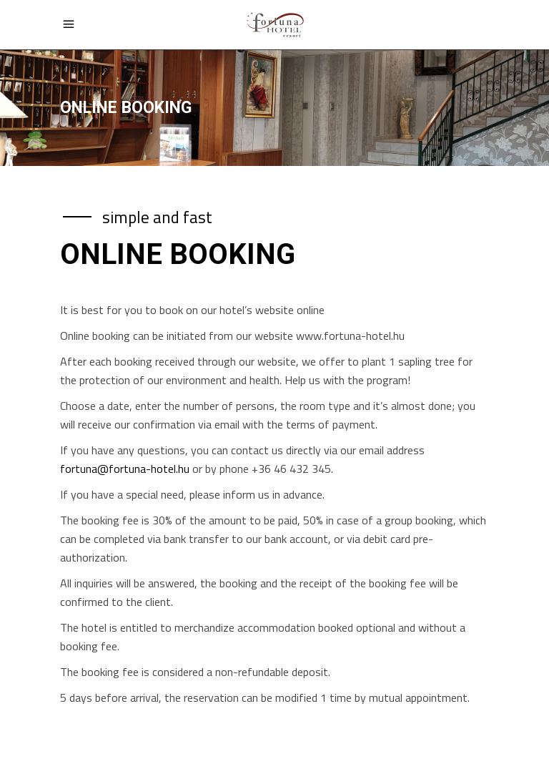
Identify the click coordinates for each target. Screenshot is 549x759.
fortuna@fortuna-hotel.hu (124, 468)
